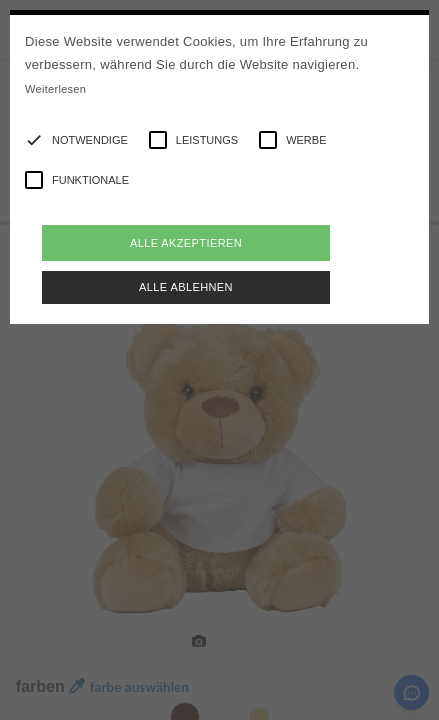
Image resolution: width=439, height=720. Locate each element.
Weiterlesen (55, 89)
